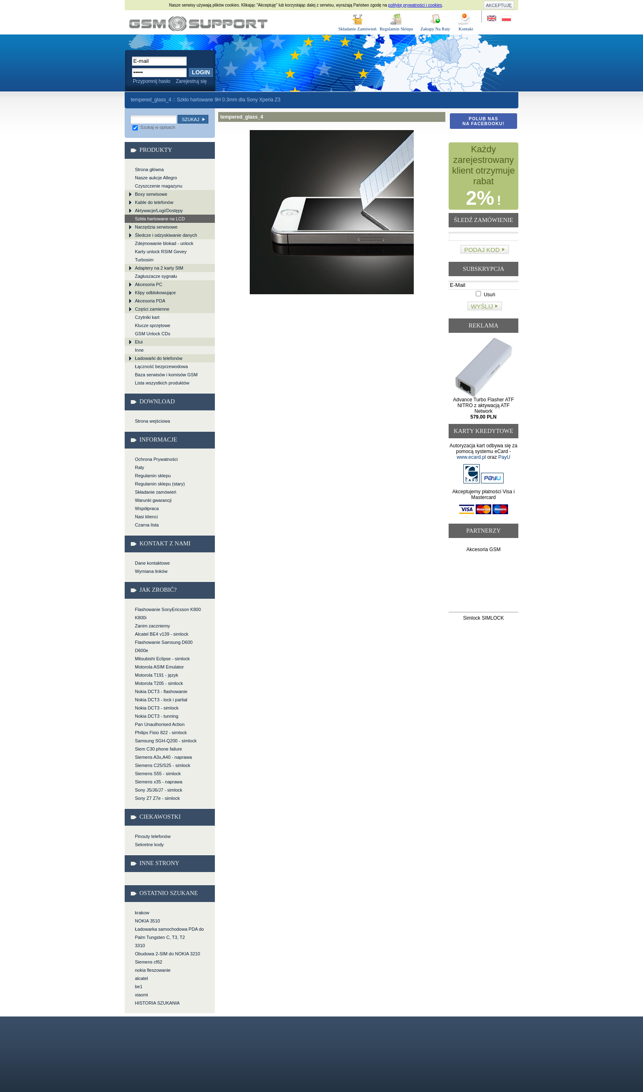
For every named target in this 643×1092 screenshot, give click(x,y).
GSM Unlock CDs (152, 333)
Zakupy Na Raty (435, 28)
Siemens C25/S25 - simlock (162, 765)
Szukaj (190, 119)
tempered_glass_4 (198, 23)
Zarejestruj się (191, 81)
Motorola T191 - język (156, 675)
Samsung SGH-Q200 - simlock (165, 740)
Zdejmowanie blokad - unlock (164, 243)
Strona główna (149, 169)
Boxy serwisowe (151, 194)
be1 (138, 986)
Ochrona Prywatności (156, 459)
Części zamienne (152, 309)
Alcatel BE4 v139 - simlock (161, 634)
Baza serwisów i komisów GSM (166, 374)
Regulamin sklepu (153, 475)
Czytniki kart (147, 317)
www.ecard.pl (471, 457)
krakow (142, 912)
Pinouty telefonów (153, 836)
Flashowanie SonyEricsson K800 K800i (168, 613)
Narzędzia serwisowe (156, 226)
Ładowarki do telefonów (158, 358)
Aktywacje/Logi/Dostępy (159, 210)
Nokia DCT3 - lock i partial (161, 699)
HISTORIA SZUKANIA (157, 1002)
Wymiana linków (151, 571)
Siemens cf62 (148, 961)
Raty (139, 467)
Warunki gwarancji (153, 500)
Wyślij (482, 306)
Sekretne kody (149, 844)
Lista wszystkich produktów (162, 382)
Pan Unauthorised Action (160, 724)
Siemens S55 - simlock (158, 773)
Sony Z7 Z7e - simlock (157, 798)
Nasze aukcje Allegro (156, 177)
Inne (139, 350)
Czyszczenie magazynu (158, 185)
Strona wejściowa (152, 421)
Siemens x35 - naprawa (158, 781)
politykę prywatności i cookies (415, 5)
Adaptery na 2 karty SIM (159, 268)
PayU (504, 457)
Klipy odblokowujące (155, 292)
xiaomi (141, 994)
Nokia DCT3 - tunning (156, 716)
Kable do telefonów (154, 202)
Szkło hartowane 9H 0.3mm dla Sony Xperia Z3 (228, 100)
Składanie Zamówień (357, 28)
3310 (140, 945)
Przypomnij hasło (151, 81)
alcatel (141, 978)
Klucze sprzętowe (152, 325)
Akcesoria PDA (150, 300)
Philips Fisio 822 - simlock (161, 732)
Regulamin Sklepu (396, 28)
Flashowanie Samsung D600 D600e (164, 646)
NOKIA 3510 (147, 920)
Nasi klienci (146, 516)
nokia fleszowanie (153, 970)
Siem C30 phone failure (158, 748)
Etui (139, 341)
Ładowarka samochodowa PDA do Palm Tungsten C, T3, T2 (169, 933)
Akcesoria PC (148, 284)
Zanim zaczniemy (152, 625)
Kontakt (465, 28)
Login (201, 72)
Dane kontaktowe (152, 563)
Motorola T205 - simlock (159, 683)
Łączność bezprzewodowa (161, 366)
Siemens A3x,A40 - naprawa (163, 757)
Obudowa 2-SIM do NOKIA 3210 (167, 953)
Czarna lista (147, 524)
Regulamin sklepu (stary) (160, 483)
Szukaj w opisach (153, 127)
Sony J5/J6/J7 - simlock (158, 790)
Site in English (492, 18)
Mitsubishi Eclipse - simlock (162, 658)
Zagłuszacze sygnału (156, 276)
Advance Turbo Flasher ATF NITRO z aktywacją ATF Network (483, 408)
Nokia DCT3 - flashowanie (161, 691)
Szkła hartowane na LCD (160, 218)
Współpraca (147, 508)
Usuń (485, 295)
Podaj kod (482, 249)
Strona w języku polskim (506, 18)
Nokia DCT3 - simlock (156, 707)
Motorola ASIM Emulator (159, 666)
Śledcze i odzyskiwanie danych (166, 235)
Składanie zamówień (155, 492)
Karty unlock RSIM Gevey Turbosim (161, 255)
